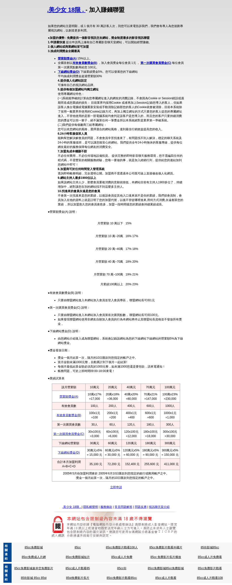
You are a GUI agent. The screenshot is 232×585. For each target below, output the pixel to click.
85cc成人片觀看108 (210, 578)
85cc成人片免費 (121, 557)
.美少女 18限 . (66, 9)
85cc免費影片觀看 (210, 568)
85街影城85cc (210, 547)
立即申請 (116, 487)
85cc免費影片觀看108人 (122, 547)
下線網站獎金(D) (69, 71)
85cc (78, 547)
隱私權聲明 (90, 507)
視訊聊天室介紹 (159, 507)
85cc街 (121, 568)
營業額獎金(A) (67, 58)
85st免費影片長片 (78, 578)
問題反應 (141, 507)
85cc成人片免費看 (210, 557)
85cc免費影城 (34, 547)
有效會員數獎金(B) (85, 63)
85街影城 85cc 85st (33, 578)
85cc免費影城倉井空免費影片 (33, 568)
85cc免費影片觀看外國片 (165, 547)
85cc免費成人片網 (34, 557)
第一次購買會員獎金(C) (155, 63)
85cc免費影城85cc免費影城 (166, 568)
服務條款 (106, 507)
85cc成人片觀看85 (78, 568)
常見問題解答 (123, 507)
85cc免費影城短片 (78, 557)
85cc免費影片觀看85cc (122, 578)
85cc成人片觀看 (165, 578)
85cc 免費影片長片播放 (166, 557)
